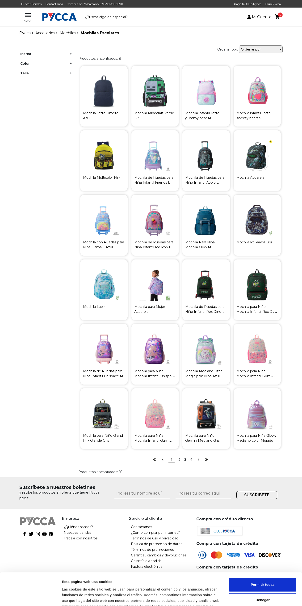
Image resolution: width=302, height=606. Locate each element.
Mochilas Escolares (100, 33)
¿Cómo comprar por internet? (155, 532)
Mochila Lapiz (94, 307)
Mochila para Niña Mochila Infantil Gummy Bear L (256, 376)
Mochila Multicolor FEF (102, 177)
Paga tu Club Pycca (247, 4)
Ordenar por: (227, 49)
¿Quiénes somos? (78, 527)
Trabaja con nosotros (80, 538)
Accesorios (45, 33)
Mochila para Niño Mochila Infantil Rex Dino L (256, 312)
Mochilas (68, 33)
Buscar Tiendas (31, 4)
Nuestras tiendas (77, 532)
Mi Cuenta (258, 17)
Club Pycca (273, 4)
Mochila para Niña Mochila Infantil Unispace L (154, 376)
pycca (25, 33)
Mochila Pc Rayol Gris (254, 242)
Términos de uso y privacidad (154, 538)
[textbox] (138, 17)
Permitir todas (263, 556)
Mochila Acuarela (250, 177)
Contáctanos (54, 4)
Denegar (263, 572)
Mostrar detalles (75, 597)
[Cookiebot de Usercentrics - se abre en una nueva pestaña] (30, 596)
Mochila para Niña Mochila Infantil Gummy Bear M (154, 440)
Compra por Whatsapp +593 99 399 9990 (95, 4)
